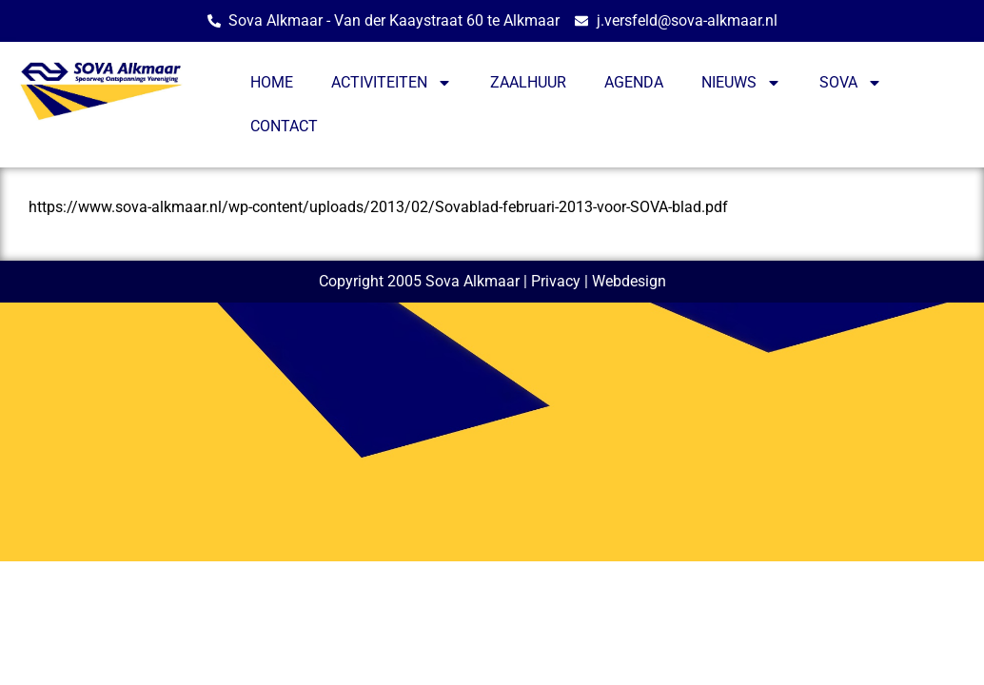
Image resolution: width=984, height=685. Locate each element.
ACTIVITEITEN (391, 83)
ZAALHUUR (528, 82)
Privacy (556, 281)
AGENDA (633, 82)
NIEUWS (741, 83)
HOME (271, 82)
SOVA (850, 83)
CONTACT (284, 126)
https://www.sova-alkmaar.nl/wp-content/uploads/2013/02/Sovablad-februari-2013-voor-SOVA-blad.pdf (378, 207)
